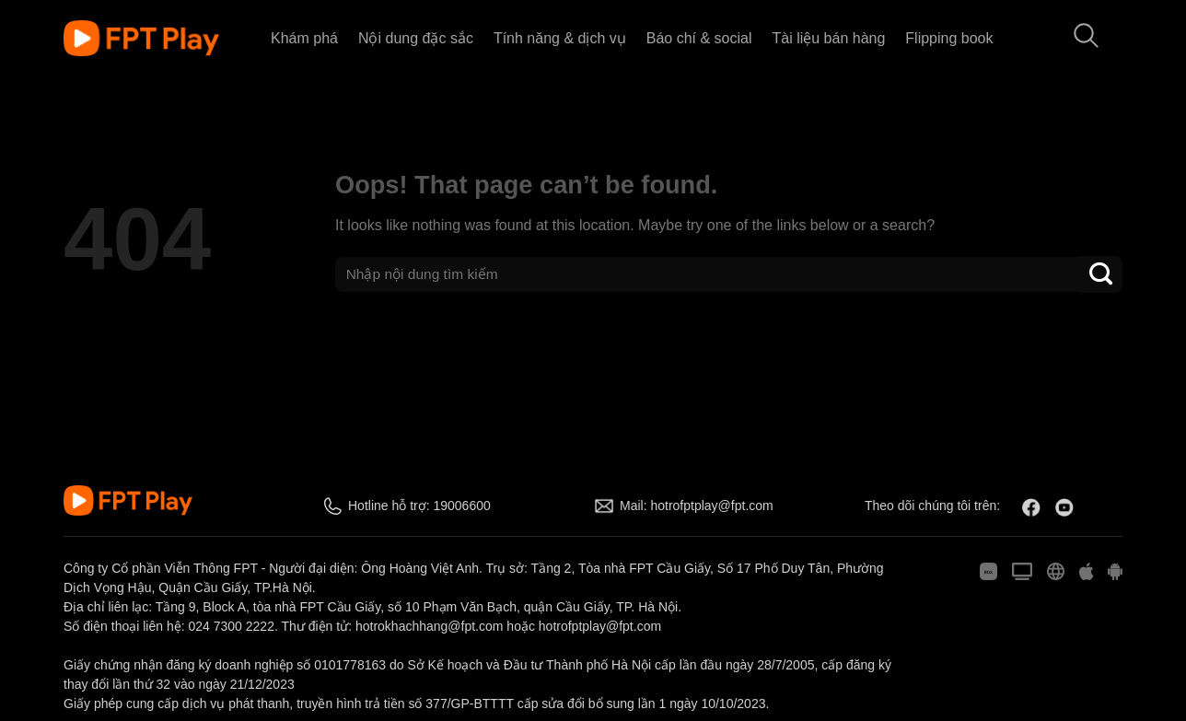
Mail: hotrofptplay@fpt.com (696, 505)
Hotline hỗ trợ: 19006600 (419, 505)
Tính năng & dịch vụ (560, 38)
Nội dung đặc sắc (415, 38)
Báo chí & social (699, 38)
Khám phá (304, 38)
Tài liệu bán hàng (828, 38)
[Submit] (1101, 274)
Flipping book (949, 38)
